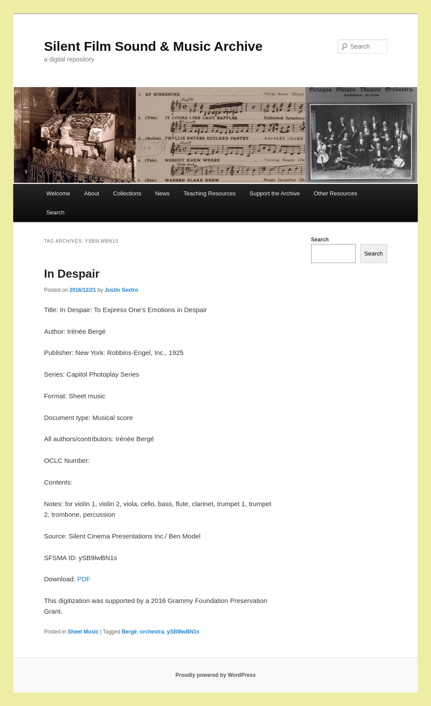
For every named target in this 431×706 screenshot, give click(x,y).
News (162, 193)
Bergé (129, 632)
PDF (84, 579)
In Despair (72, 273)
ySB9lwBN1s (183, 632)
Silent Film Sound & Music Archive (153, 46)
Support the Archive (275, 193)
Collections (127, 193)
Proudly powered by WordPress (215, 675)
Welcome (58, 193)
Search (55, 212)
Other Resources (335, 193)
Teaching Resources (210, 193)
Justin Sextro (121, 290)
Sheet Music (83, 632)
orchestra (152, 632)
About (91, 193)
